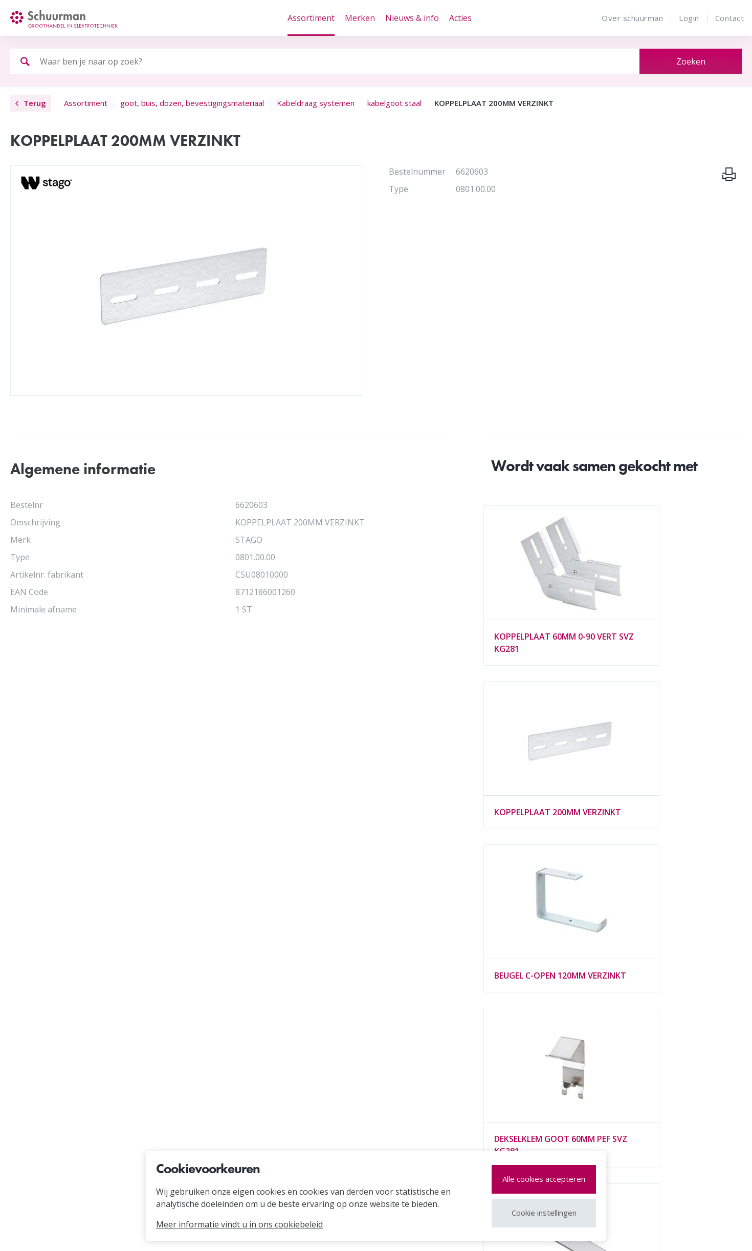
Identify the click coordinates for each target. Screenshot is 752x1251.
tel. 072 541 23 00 (617, 1063)
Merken (360, 18)
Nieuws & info (412, 18)
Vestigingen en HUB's (78, 1061)
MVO (45, 1044)
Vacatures (194, 1061)
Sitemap (30, 1232)
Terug (30, 103)
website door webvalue (692, 1232)
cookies (129, 1232)
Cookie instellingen (544, 1212)
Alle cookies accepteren (543, 1179)
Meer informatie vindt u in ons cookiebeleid (239, 1224)
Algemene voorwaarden (221, 1079)
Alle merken (58, 1115)
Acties (460, 18)
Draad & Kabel (341, 1044)
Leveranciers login (71, 1133)
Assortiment (311, 18)
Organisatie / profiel (213, 1044)
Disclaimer (80, 1232)
